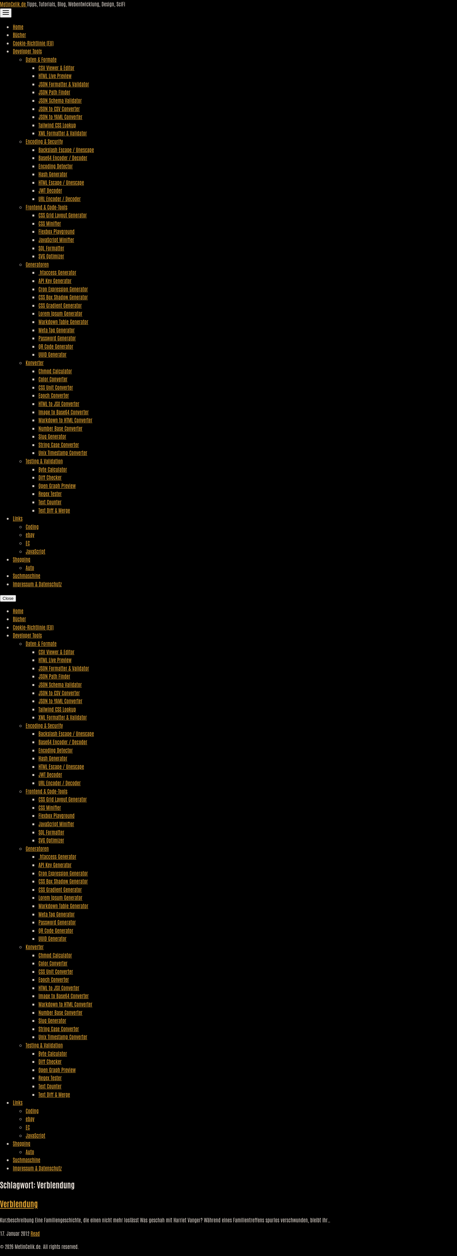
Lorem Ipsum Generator (60, 313)
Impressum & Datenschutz (37, 584)
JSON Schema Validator (60, 100)
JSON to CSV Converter (59, 108)
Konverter (35, 362)
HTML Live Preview (54, 75)
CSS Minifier (49, 223)
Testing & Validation (44, 461)
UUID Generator (52, 354)
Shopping (21, 559)
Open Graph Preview (57, 485)
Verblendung (19, 1203)
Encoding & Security (44, 141)
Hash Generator (52, 174)
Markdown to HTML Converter (65, 420)
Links (17, 518)
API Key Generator (54, 280)
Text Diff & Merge (54, 510)
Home (18, 26)
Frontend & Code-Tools (46, 207)
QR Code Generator (55, 346)
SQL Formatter (51, 248)
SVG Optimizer (51, 256)
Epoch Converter (53, 395)
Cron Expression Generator (63, 289)
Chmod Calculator (55, 371)
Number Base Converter (60, 428)
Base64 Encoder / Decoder (62, 157)
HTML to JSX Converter (58, 403)
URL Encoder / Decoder (59, 198)
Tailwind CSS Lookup (57, 125)
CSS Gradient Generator (60, 305)
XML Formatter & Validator (62, 133)
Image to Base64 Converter (63, 412)
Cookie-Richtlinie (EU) (33, 43)
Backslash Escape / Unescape (66, 149)
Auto (30, 567)
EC (28, 543)
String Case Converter (58, 444)
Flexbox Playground (56, 231)
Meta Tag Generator (56, 330)
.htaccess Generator (57, 272)
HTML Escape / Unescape (61, 182)
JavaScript (35, 551)
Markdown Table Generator (63, 321)
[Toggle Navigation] (6, 13)
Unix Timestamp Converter (62, 452)
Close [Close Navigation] (8, 598)
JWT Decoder (50, 190)
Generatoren (37, 264)
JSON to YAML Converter (60, 116)
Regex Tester (50, 493)
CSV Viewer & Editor (56, 67)
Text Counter (50, 502)
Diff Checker (50, 477)
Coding (32, 526)
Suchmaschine (26, 575)
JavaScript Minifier (56, 239)
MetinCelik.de (13, 4)
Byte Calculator (52, 469)
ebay (30, 534)
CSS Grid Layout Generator (62, 215)
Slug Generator (52, 436)
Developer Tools (27, 51)
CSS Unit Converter (55, 387)
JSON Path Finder (54, 92)
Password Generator (57, 338)
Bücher (19, 34)
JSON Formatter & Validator (63, 84)
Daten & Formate (41, 59)
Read (35, 1233)
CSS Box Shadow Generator (63, 297)
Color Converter (53, 379)
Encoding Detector (55, 166)
